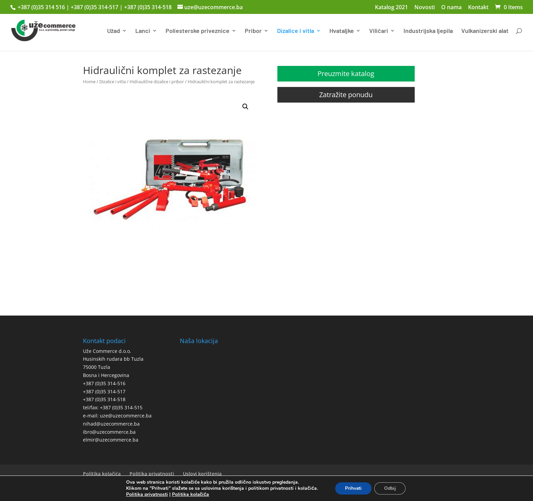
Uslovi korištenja (202, 473)
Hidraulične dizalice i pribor (157, 81)
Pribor (253, 31)
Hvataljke (341, 31)
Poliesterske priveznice (197, 31)
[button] (245, 107)
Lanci (142, 31)
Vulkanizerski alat (485, 31)
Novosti (424, 7)
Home (89, 81)
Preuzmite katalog (345, 73)
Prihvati (352, 488)
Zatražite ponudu (346, 94)
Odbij (390, 488)
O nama (451, 7)
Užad (113, 31)
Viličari (378, 31)
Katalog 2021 (391, 7)
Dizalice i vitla (295, 31)
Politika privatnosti (152, 473)
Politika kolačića (102, 473)
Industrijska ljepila (428, 31)
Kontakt (478, 7)
